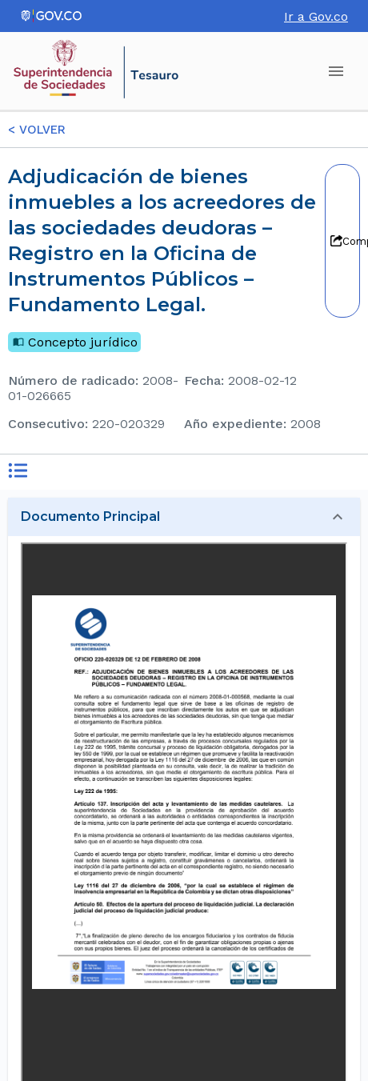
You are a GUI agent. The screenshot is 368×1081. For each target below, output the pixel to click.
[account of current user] (336, 71)
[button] (184, 517)
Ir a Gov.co (316, 16)
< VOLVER (37, 129)
